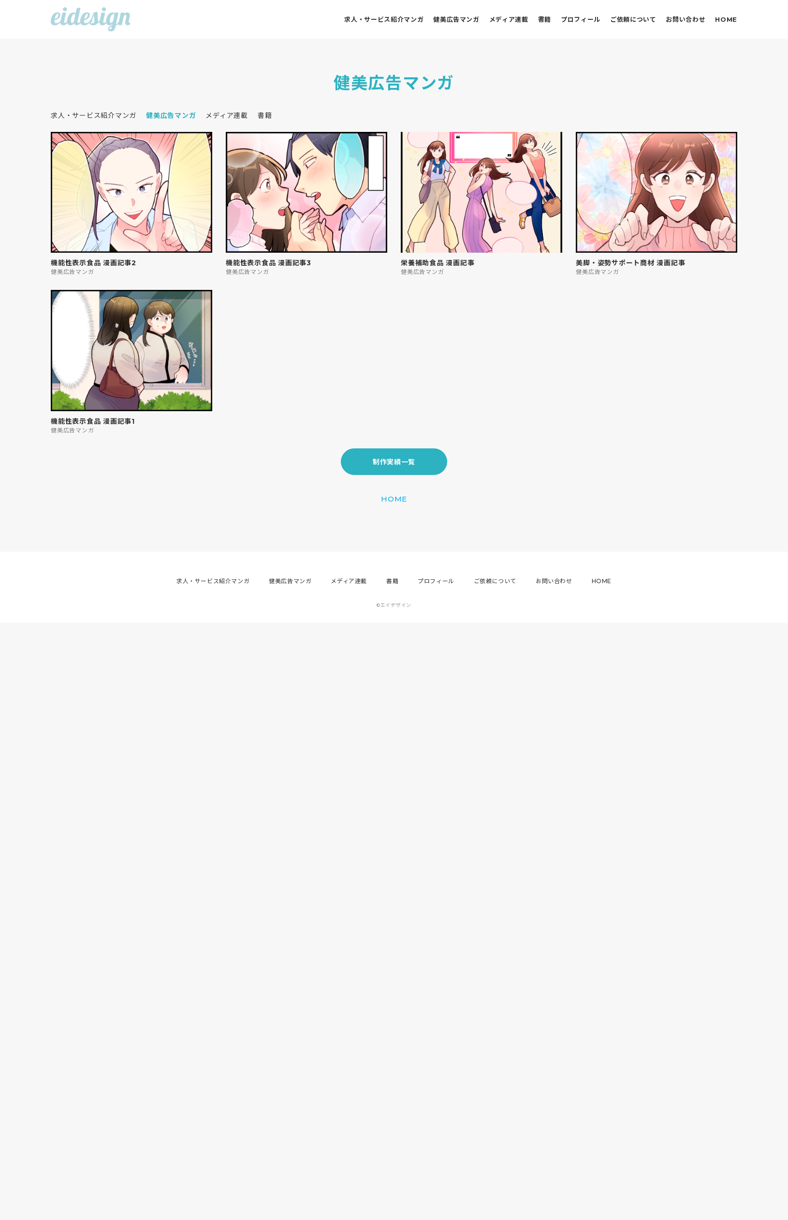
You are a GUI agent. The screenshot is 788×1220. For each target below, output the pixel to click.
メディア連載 (508, 19)
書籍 (544, 19)
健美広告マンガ (456, 19)
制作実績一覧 (394, 462)
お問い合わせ (685, 19)
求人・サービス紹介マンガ (383, 19)
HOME (726, 19)
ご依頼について (633, 19)
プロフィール (580, 19)
